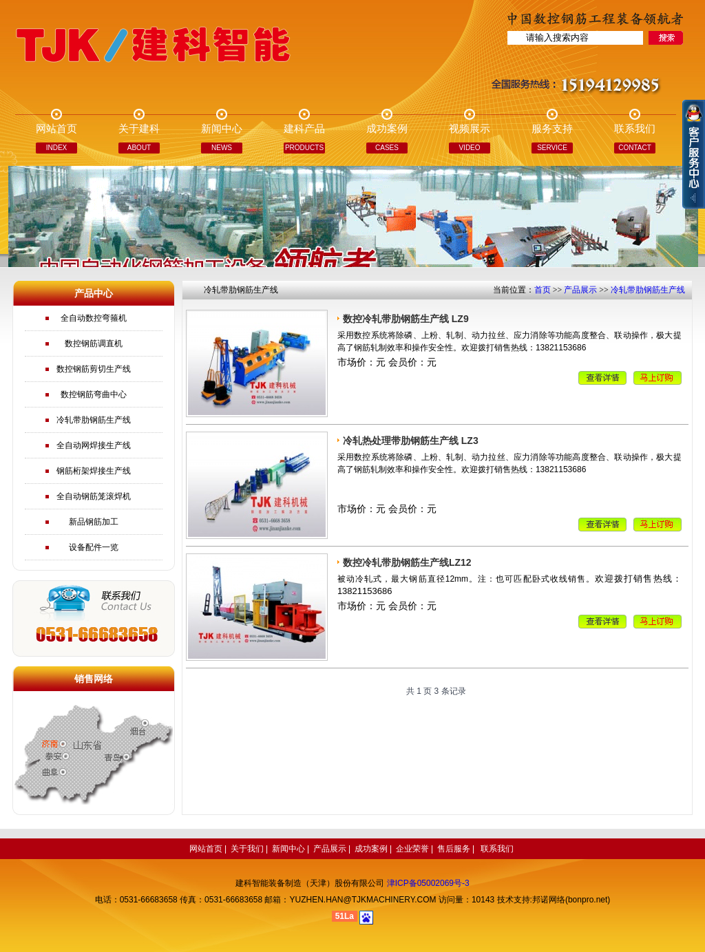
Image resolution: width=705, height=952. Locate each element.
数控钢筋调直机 (94, 343)
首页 (542, 290)
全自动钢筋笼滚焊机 (93, 496)
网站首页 (205, 849)
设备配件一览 (93, 547)
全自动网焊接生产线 (93, 445)
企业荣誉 (412, 849)
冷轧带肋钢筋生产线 (93, 420)
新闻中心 (288, 849)
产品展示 (580, 290)
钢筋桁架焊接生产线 (93, 471)
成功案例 (371, 849)
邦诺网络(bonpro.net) (571, 900)
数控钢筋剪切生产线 (93, 369)
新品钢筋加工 (93, 522)
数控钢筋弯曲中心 (94, 394)
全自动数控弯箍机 (94, 318)
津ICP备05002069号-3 (428, 883)
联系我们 (497, 849)
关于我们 (247, 849)
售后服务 (453, 849)
